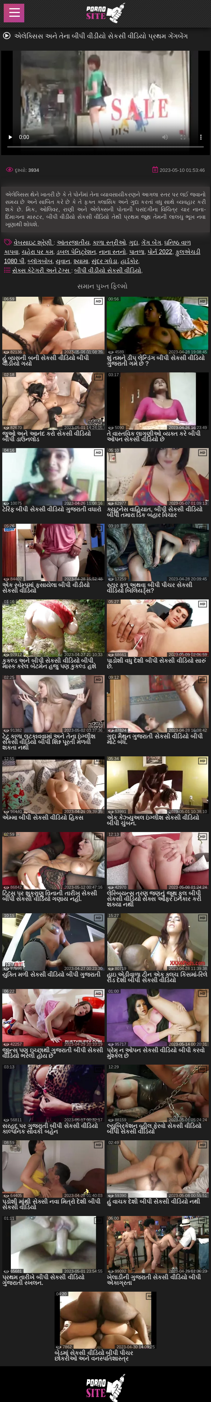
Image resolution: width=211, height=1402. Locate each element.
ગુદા (133, 242)
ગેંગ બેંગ (151, 242)
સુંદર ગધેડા (104, 261)
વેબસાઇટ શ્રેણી (34, 242)
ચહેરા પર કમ (37, 252)
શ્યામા (81, 261)
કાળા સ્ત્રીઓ (109, 242)
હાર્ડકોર (129, 261)
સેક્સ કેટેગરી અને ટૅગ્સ (41, 270)
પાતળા (137, 252)
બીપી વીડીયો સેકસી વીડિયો (107, 270)
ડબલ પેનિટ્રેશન (76, 252)
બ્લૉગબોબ (40, 261)
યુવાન (63, 261)
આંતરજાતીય (73, 242)
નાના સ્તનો (112, 252)
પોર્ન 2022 (160, 252)
